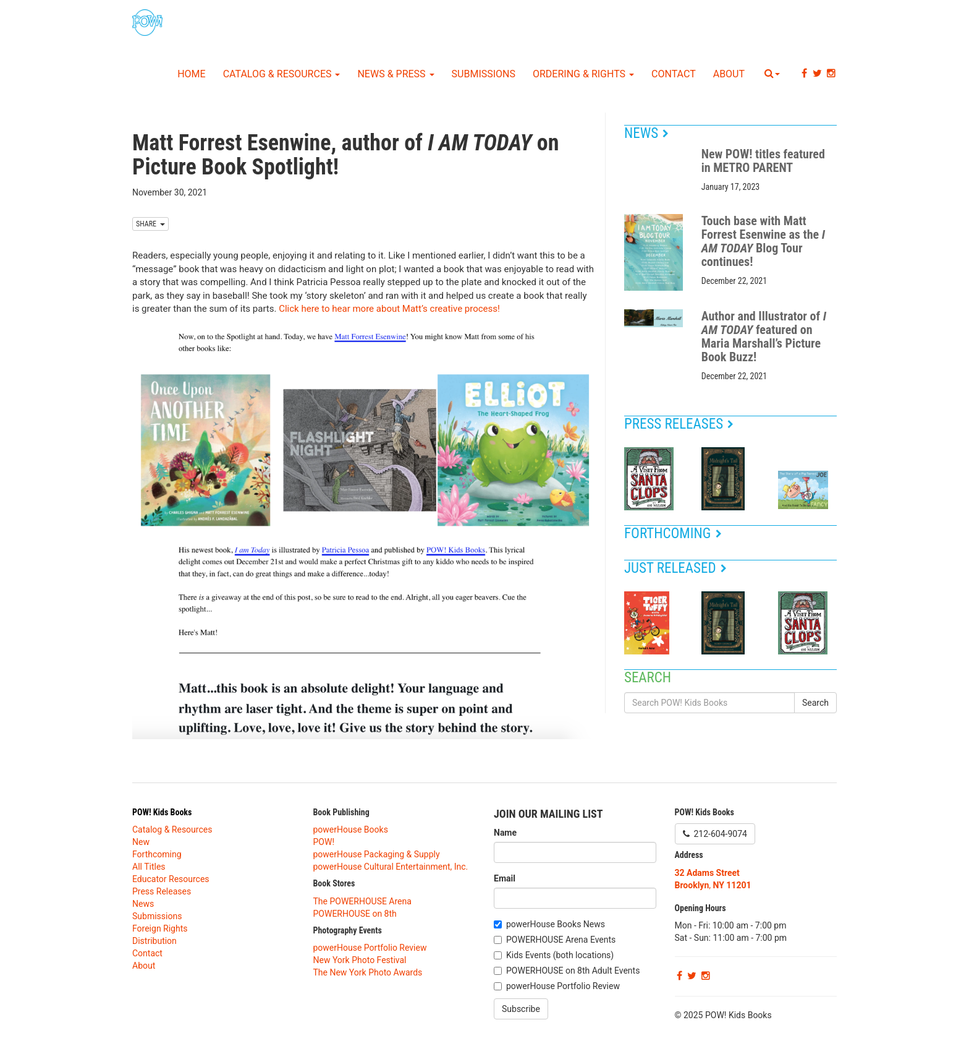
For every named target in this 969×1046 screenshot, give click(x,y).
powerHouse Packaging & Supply (376, 854)
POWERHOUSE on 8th (355, 914)
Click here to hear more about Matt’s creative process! (389, 308)
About (729, 74)
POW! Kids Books (162, 812)
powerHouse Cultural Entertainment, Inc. (390, 867)
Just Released (675, 568)
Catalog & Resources (282, 74)
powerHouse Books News (555, 924)
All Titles (149, 867)
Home (191, 74)
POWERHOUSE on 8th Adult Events (573, 970)
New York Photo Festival (360, 960)
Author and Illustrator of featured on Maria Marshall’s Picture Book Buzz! (763, 336)
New (141, 842)
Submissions (483, 74)
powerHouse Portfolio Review (370, 948)
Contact (673, 74)
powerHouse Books (350, 829)
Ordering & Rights (583, 74)
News (646, 133)
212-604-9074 (715, 834)
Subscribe (521, 1009)
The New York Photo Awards (368, 972)
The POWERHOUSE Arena (362, 901)
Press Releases (679, 424)
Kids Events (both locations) (560, 955)
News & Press (395, 74)
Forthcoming (673, 533)
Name (505, 833)
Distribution (154, 941)
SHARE (150, 224)
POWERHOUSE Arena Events (561, 940)
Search (815, 703)
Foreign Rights (160, 928)
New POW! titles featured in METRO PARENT (763, 161)
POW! (324, 842)
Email (504, 878)
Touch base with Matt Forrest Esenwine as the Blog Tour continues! (763, 241)
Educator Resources (170, 879)
